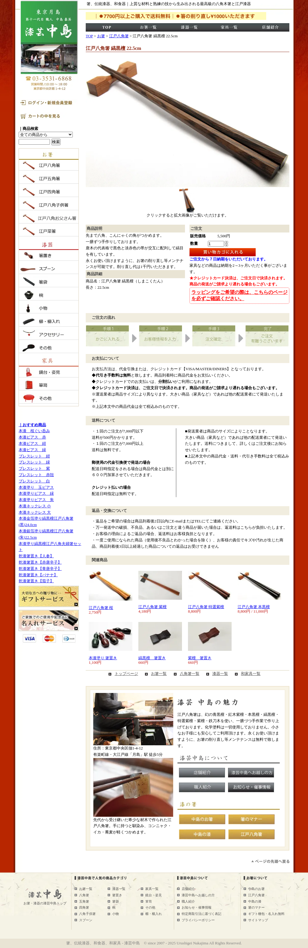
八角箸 (84, 895)
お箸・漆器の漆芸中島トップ (44, 903)
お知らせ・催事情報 (196, 907)
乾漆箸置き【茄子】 (36, 581)
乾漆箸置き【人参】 (36, 556)
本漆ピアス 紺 (32, 443)
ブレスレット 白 (34, 481)
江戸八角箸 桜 (101, 607)
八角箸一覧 (189, 673)
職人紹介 (188, 901)
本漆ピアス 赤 (32, 437)
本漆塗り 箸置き (103, 658)
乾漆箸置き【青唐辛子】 (40, 568)
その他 (150, 907)
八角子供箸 (87, 914)
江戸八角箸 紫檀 (152, 607)
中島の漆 (254, 901)
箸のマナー (256, 907)
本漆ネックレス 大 (35, 512)
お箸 (101, 36)
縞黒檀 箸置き (152, 658)
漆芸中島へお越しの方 (198, 895)
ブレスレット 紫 (34, 468)
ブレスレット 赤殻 (36, 474)
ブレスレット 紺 (34, 456)
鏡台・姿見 (153, 895)
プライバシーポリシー (198, 920)
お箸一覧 (159, 673)
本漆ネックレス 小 (35, 506)
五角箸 (84, 901)
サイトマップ (258, 920)
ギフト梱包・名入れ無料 (266, 914)
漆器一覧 (220, 673)
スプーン (85, 920)
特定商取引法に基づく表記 (201, 914)
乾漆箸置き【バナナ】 (38, 575)
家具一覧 (152, 889)
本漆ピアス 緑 (32, 450)
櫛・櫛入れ (153, 914)
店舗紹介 (188, 889)
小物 (115, 914)
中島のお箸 (256, 889)
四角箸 (84, 907)
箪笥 (148, 901)
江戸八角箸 (119, 36)
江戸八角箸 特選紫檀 (206, 607)
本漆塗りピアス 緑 (36, 493)
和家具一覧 (250, 673)
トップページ (126, 673)
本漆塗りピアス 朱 (36, 499)
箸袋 (115, 901)
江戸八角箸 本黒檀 (254, 607)
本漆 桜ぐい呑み (34, 431)
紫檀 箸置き (199, 658)
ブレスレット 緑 (34, 462)
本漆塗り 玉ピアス (36, 487)
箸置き (117, 895)
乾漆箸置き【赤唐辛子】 (40, 562)
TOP (89, 36)
